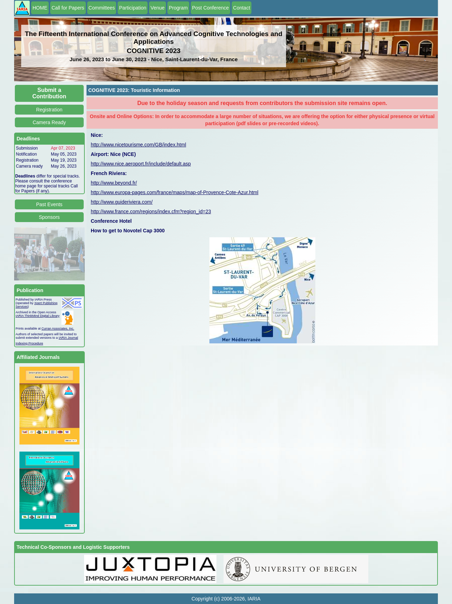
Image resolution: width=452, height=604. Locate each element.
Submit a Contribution (49, 93)
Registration (49, 109)
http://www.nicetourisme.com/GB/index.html (138, 144)
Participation (132, 8)
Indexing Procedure (29, 343)
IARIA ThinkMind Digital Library (37, 316)
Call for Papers (68, 8)
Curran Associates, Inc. (58, 328)
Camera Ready (49, 122)
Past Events (49, 204)
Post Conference (210, 8)
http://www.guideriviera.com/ (122, 202)
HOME (39, 8)
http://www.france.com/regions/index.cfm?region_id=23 (151, 211)
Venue (157, 8)
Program (178, 8)
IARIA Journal (68, 337)
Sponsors (49, 217)
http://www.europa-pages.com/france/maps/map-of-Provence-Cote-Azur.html (174, 192)
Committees (102, 8)
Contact (241, 8)
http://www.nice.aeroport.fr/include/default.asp (141, 164)
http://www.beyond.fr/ (114, 183)
